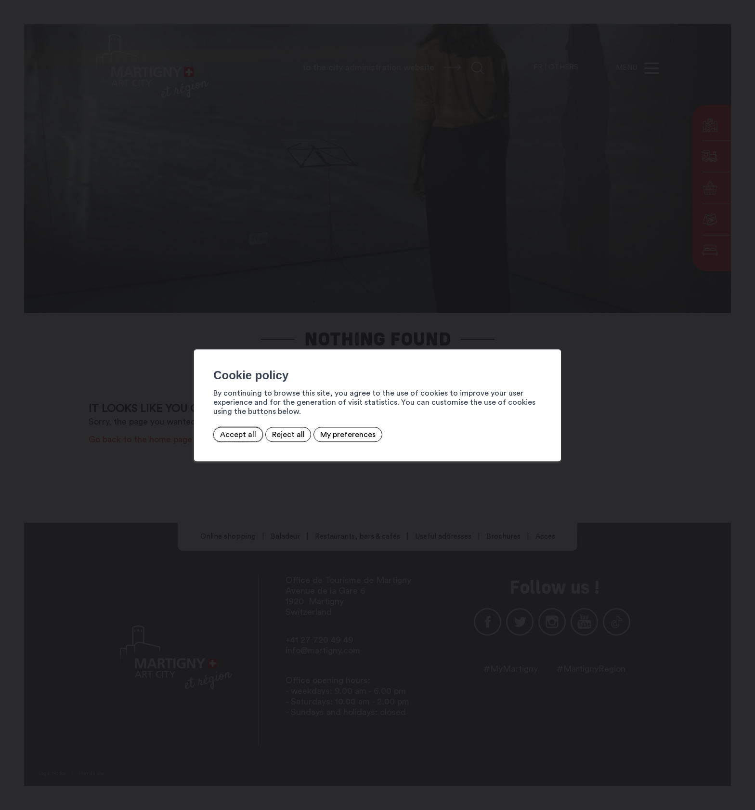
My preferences (305, 429)
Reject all (245, 429)
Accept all (195, 429)
